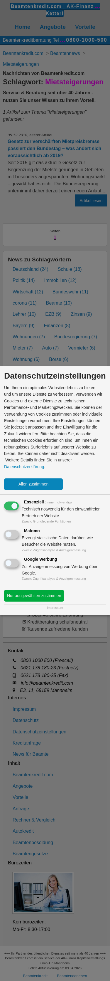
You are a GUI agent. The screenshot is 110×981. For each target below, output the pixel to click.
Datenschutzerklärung (24, 466)
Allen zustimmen (33, 484)
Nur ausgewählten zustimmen (34, 596)
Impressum (55, 608)
